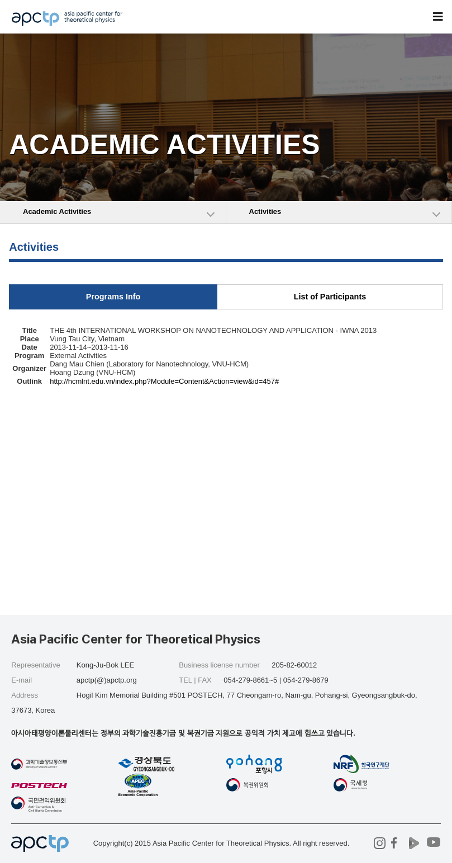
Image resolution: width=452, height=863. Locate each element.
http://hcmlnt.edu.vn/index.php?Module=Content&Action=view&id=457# (164, 381)
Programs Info (113, 296)
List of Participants (330, 296)
